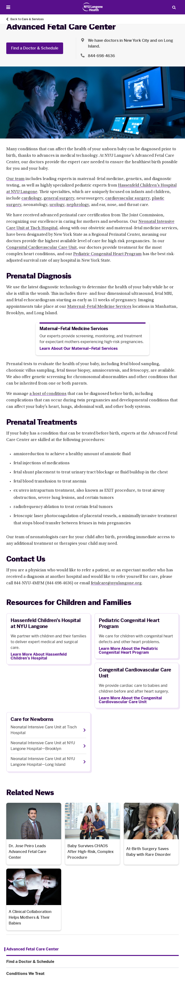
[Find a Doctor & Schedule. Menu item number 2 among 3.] (92, 962)
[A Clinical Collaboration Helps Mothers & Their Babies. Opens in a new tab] (33, 900)
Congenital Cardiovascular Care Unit (41, 248)
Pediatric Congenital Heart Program (107, 254)
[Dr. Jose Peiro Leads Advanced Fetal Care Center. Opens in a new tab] (33, 834)
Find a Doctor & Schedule (34, 48)
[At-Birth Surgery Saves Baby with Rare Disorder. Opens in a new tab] (151, 834)
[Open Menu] (8, 7)
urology (56, 205)
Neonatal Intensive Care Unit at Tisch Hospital (44, 730)
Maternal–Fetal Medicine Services (99, 307)
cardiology (31, 198)
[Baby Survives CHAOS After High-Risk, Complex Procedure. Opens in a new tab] (92, 834)
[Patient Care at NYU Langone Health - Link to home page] (92, 6)
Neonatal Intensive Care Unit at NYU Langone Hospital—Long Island (43, 761)
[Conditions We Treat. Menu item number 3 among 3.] (92, 974)
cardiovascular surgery (127, 198)
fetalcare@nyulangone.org (116, 583)
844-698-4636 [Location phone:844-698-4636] (101, 56)
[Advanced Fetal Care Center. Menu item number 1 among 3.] (31, 949)
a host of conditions (47, 394)
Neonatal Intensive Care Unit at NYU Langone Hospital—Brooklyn (43, 746)
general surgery (59, 198)
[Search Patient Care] (174, 7)
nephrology (77, 205)
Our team (15, 179)
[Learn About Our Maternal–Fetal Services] (79, 348)
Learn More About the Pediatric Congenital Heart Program (128, 650)
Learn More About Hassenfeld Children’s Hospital (39, 656)
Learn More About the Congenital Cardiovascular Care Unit (130, 700)
